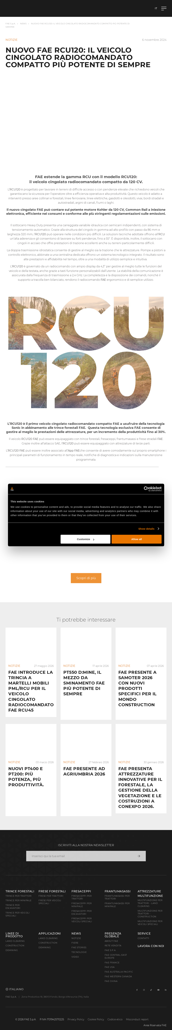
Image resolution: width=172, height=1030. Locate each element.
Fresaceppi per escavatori (82, 907)
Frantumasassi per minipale (117, 899)
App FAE (74, 450)
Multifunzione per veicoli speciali (150, 917)
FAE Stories (79, 942)
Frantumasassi (118, 885)
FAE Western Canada (118, 971)
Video (75, 951)
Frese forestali (52, 885)
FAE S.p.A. (11, 23)
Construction (15, 940)
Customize (85, 539)
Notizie (76, 932)
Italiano (15, 983)
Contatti (143, 932)
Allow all (136, 539)
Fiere (75, 937)
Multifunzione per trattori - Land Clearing (150, 897)
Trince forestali (20, 885)
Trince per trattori (19, 890)
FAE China (111, 975)
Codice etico (115, 1013)
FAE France (112, 957)
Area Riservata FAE (155, 1019)
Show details (146, 528)
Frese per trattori (51, 890)
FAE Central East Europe (116, 951)
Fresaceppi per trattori (82, 892)
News (23, 23)
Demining (12, 944)
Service (144, 928)
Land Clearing (48, 932)
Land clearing (15, 935)
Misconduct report (137, 1013)
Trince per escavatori (13, 901)
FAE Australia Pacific (119, 966)
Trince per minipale (19, 895)
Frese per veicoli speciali (50, 896)
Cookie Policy (96, 1013)
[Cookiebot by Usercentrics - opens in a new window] (146, 488)
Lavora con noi (151, 940)
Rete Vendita (113, 940)
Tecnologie (79, 946)
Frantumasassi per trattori (117, 892)
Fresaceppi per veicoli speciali (82, 914)
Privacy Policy (76, 1013)
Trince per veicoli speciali (18, 908)
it (156, 8)
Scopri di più (86, 578)
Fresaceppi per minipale (82, 899)
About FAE (111, 935)
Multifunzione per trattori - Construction (150, 908)
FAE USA (110, 961)
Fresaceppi (81, 885)
